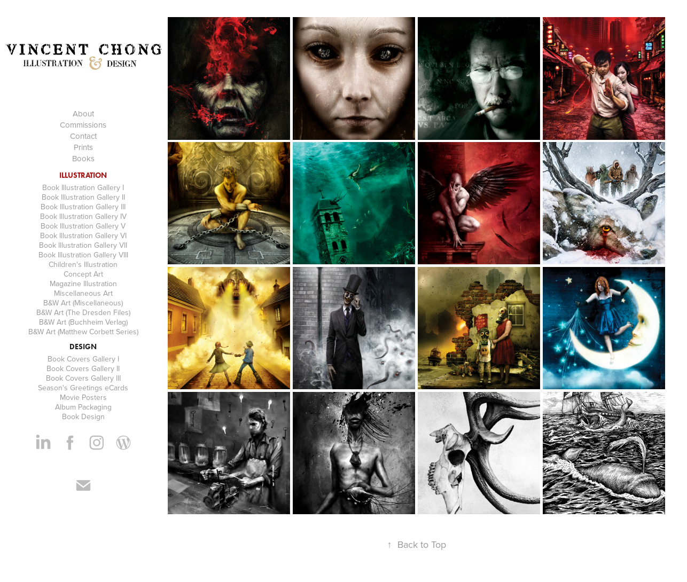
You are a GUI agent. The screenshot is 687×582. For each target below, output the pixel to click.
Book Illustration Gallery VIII (83, 254)
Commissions (83, 124)
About (83, 113)
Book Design (83, 416)
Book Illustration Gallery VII (83, 245)
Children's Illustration (83, 264)
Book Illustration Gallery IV (83, 216)
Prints (83, 147)
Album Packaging (83, 407)
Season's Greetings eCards (83, 387)
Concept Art (83, 274)
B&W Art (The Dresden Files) (83, 312)
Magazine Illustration (83, 283)
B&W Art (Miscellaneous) (83, 302)
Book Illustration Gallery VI (83, 235)
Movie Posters (83, 397)
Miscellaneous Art (83, 293)
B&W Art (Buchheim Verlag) (83, 322)
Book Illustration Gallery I (83, 187)
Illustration (83, 175)
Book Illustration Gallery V (83, 226)
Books (83, 158)
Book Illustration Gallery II (83, 197)
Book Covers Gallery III (83, 378)
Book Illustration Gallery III (83, 206)
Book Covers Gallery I (83, 358)
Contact (83, 135)
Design (83, 346)
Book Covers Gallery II (83, 368)
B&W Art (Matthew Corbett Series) (83, 331)
